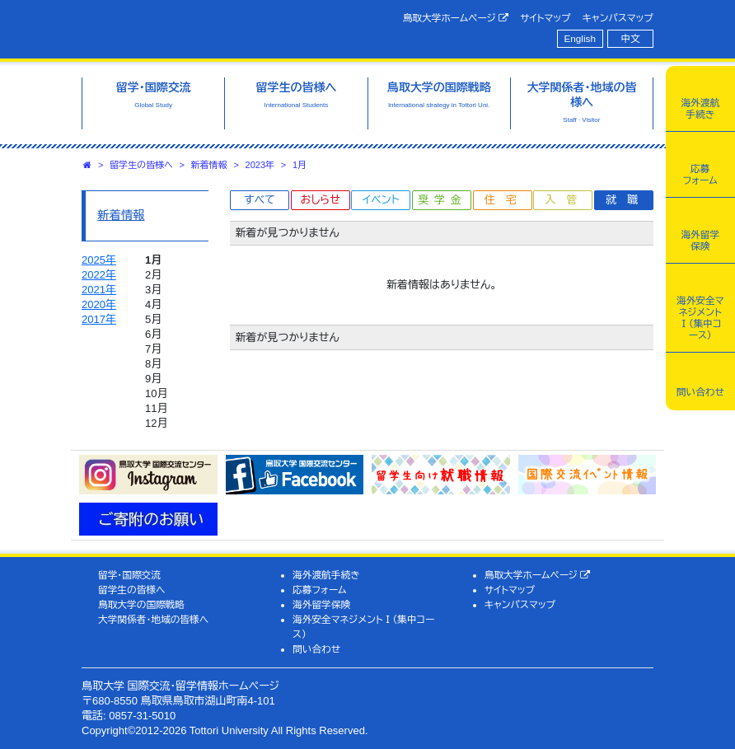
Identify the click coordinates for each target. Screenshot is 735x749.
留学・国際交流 (129, 574)
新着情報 (209, 165)
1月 (300, 165)
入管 (566, 200)
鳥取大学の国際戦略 (141, 604)
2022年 (99, 275)
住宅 (506, 200)
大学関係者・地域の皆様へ (153, 619)
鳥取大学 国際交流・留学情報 (213, 27)
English (580, 38)
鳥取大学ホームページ (456, 18)
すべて (259, 200)
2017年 (99, 319)
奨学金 (443, 200)
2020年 (99, 304)
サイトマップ (545, 17)
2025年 (99, 260)
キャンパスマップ (618, 17)
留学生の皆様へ (141, 165)
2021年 (99, 289)
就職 (627, 200)
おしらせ (319, 200)
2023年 (260, 165)
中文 (630, 38)
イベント (381, 200)
